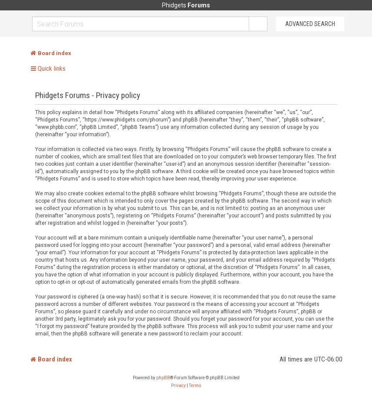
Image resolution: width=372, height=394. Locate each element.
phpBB (163, 377)
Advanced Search (310, 23)
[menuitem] (178, 386)
